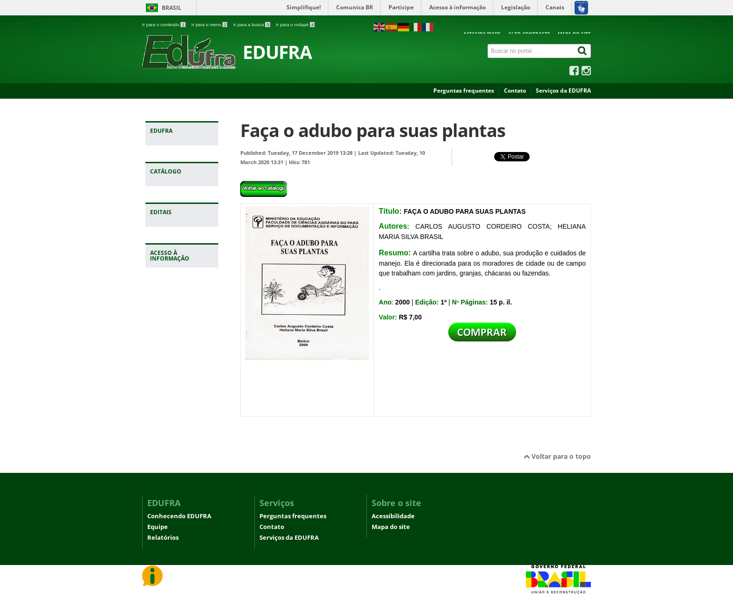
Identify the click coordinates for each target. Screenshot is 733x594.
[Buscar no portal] (531, 51)
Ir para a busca (252, 24)
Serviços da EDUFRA (563, 90)
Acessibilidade (393, 516)
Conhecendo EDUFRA (179, 516)
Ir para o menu (210, 24)
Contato (515, 90)
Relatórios (163, 538)
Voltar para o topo (557, 456)
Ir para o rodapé (295, 24)
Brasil (171, 8)
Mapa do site (391, 527)
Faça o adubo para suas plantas (372, 130)
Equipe (157, 527)
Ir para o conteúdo (164, 24)
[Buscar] (583, 51)
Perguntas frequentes (463, 90)
